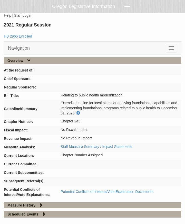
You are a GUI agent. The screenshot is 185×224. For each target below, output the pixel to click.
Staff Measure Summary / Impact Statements (96, 147)
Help (7, 15)
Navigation (19, 48)
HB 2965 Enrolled (18, 36)
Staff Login (22, 15)
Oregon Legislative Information (83, 6)
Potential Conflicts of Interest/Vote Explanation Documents (107, 192)
